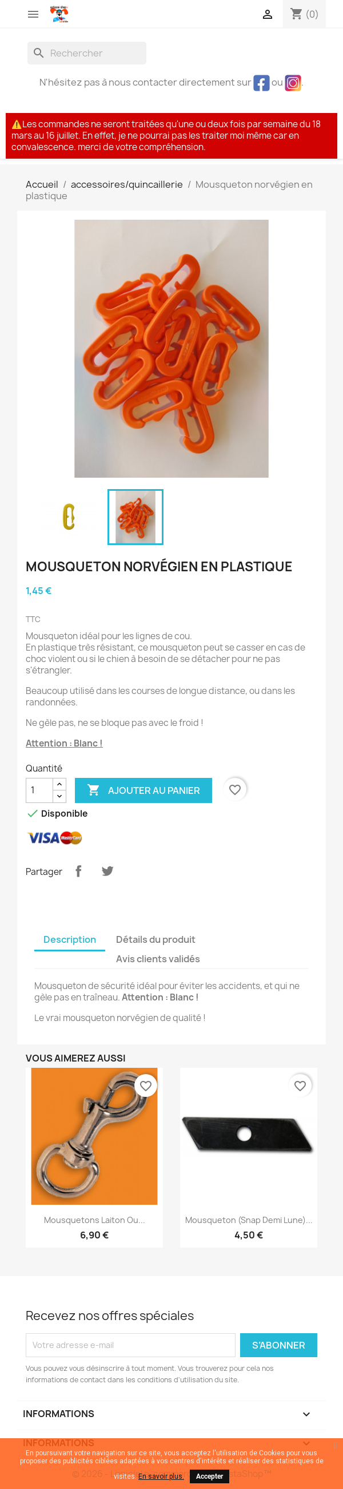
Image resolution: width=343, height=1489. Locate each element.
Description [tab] (69, 939)
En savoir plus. (161, 1476)
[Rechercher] (86, 53)
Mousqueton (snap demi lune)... (249, 1219)
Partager (78, 870)
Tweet (107, 870)
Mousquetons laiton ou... (94, 1219)
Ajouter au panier (143, 790)
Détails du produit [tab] (156, 939)
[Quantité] (39, 790)
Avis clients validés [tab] (158, 959)
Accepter (209, 1476)
